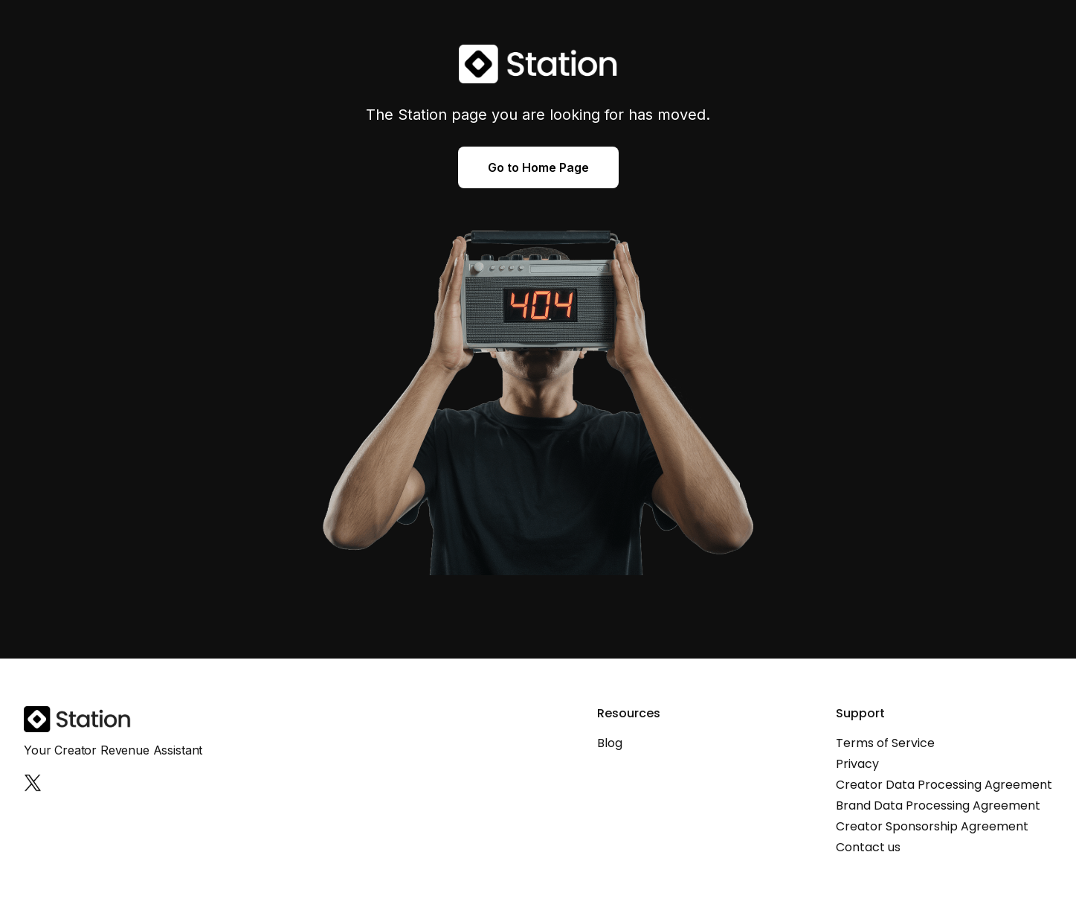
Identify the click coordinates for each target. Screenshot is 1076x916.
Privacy (857, 764)
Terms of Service (885, 743)
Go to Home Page (538, 167)
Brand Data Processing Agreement (938, 805)
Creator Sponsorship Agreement (932, 826)
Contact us (868, 847)
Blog (609, 743)
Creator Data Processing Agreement (944, 785)
